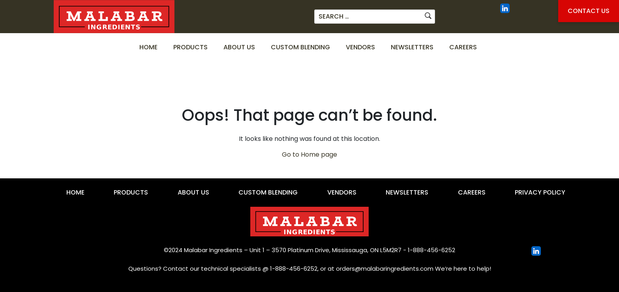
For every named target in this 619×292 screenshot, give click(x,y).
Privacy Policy (540, 192)
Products (190, 47)
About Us (239, 47)
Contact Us (589, 10)
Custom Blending (300, 47)
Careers (463, 47)
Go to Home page (309, 154)
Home (148, 47)
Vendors (360, 47)
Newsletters (412, 47)
